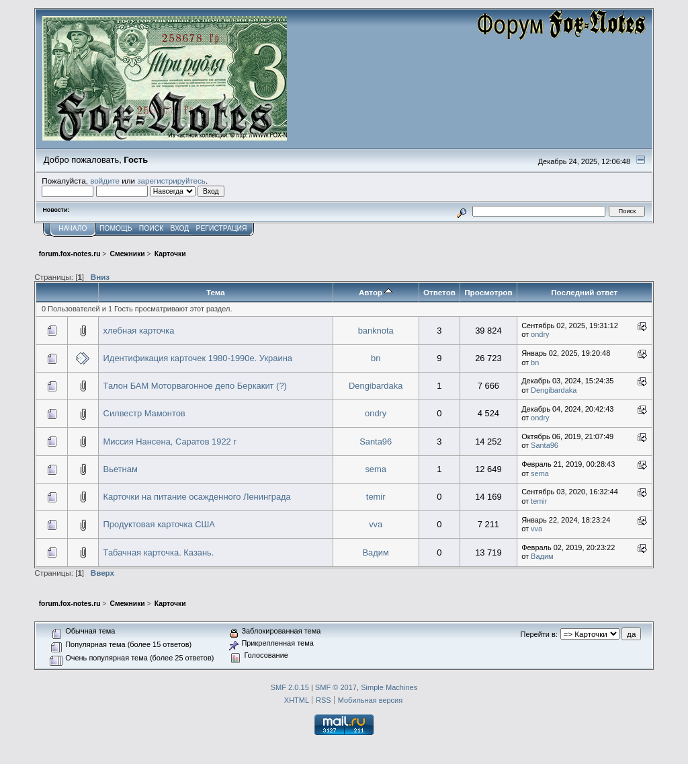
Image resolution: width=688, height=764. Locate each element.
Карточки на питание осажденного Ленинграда (197, 497)
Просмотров (488, 292)
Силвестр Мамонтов (144, 413)
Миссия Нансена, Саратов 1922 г (170, 441)
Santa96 (375, 441)
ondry (540, 334)
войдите (105, 180)
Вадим (375, 552)
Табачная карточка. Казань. (158, 552)
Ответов (439, 292)
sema (375, 469)
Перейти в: (539, 634)
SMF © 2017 (336, 687)
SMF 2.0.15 (290, 687)
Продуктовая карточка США (159, 524)
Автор (375, 292)
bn (375, 358)
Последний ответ (584, 292)
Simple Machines (389, 687)
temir (376, 497)
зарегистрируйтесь (171, 180)
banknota (376, 331)
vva (375, 524)
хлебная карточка (139, 331)
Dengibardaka (375, 386)
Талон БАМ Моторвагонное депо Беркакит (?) (195, 386)
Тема (215, 292)
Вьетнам (120, 469)
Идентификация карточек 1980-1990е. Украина (197, 358)
